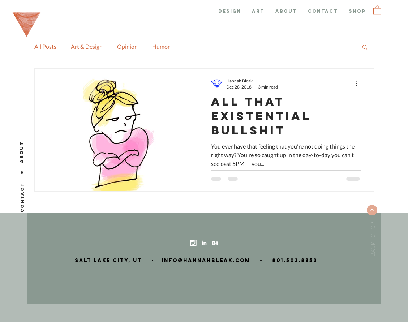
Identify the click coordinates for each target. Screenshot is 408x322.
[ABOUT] (21, 152)
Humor (161, 46)
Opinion (127, 46)
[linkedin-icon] (204, 243)
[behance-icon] (215, 243)
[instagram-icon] (193, 243)
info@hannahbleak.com (203, 260)
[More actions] (359, 83)
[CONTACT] (22, 197)
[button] (377, 9)
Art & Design (87, 46)
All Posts (45, 46)
